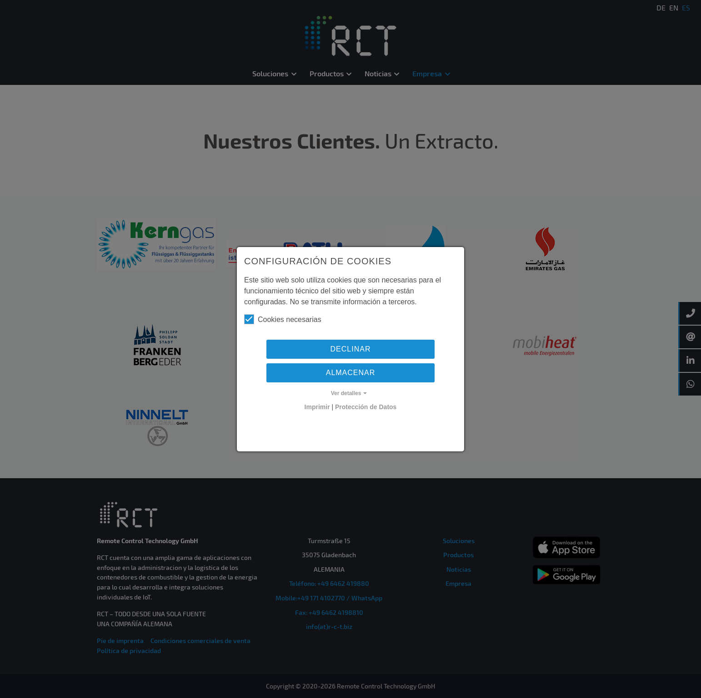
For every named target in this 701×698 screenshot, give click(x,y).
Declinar (350, 349)
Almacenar (351, 372)
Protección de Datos (365, 407)
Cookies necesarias (282, 319)
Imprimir (317, 407)
